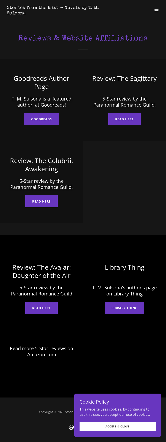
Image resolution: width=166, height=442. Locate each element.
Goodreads (41, 119)
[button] (156, 10)
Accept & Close (117, 426)
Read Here (124, 119)
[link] (59, 13)
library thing (125, 308)
